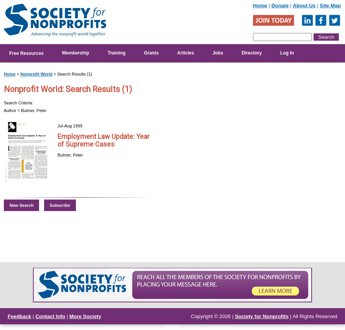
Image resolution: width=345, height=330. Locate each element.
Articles (185, 53)
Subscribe (60, 205)
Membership (75, 53)
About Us (304, 5)
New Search (21, 205)
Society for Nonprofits (262, 316)
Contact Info (50, 316)
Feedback (19, 316)
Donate (280, 5)
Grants (151, 53)
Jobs (217, 53)
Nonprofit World (36, 74)
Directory (252, 53)
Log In (287, 53)
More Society (85, 316)
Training (117, 53)
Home (260, 5)
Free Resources (26, 53)
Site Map (330, 5)
